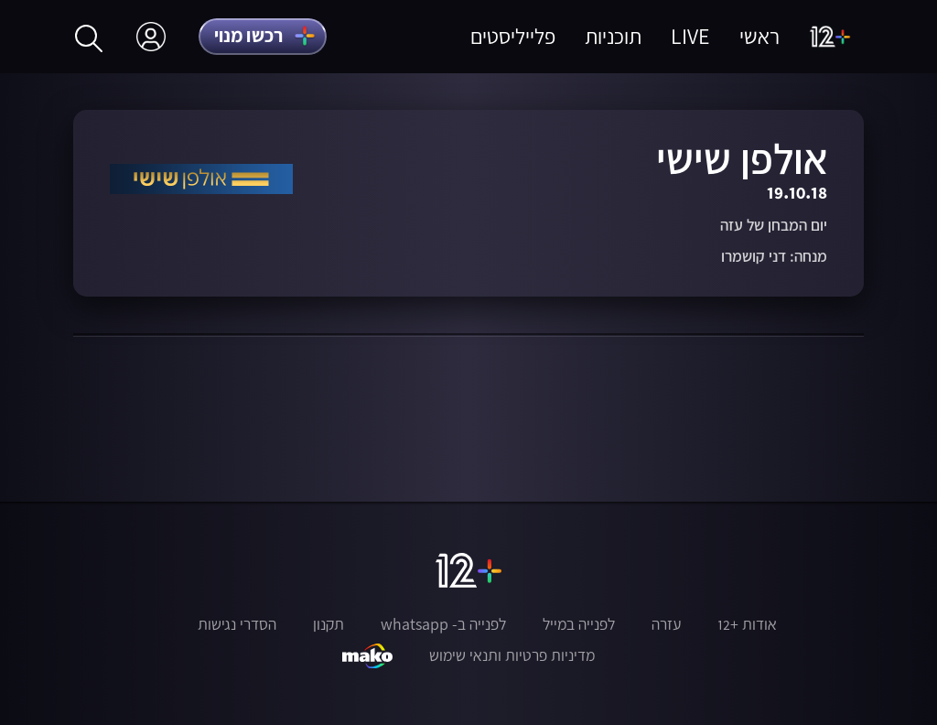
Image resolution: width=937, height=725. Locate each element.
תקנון (328, 624)
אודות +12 (747, 624)
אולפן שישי (741, 158)
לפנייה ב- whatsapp (443, 624)
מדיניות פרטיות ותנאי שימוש (512, 655)
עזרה (666, 624)
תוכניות (613, 36)
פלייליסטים (512, 36)
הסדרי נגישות (237, 624)
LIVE (690, 36)
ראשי (759, 36)
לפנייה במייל (579, 624)
